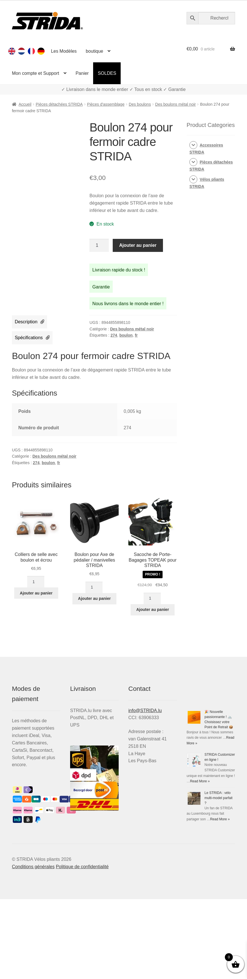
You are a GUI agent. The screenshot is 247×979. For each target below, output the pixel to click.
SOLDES (107, 73)
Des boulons (140, 104)
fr (136, 335)
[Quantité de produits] (99, 245)
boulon (126, 335)
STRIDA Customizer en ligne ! (209, 814)
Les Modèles (64, 51)
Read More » (206, 900)
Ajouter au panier (138, 245)
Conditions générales (33, 946)
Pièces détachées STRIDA (59, 104)
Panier (82, 73)
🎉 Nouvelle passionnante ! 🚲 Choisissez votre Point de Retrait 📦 (210, 749)
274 (113, 335)
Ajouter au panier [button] (36, 593)
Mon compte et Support (35, 73)
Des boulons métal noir (175, 104)
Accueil (24, 104)
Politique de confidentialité (82, 946)
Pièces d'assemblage (106, 104)
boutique (94, 51)
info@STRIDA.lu (145, 710)
